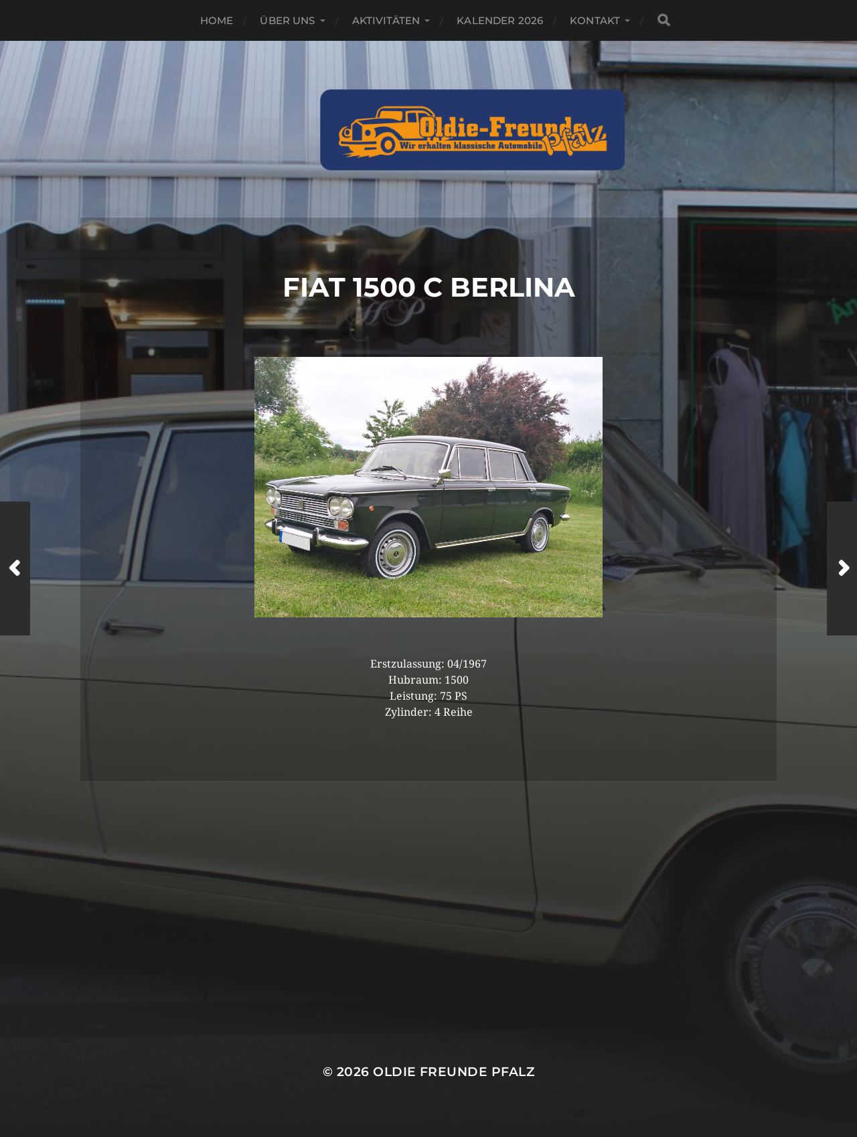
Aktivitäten (386, 20)
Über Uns (287, 20)
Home (217, 20)
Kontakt (595, 20)
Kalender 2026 (500, 20)
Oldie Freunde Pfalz (453, 1071)
